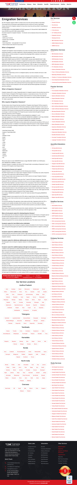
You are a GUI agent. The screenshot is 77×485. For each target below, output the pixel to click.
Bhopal (8, 367)
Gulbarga (21, 341)
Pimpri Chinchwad (26, 375)
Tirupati (29, 307)
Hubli (45, 341)
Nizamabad (40, 323)
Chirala (43, 289)
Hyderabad (7, 318)
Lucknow (44, 364)
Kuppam (28, 297)
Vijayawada (41, 307)
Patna (26, 367)
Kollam (30, 351)
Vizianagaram (26, 310)
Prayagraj (22, 380)
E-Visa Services (55, 30)
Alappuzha (30, 354)
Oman (37, 388)
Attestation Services (56, 27)
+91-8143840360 (38, 277)
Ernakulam (12, 351)
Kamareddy (19, 320)
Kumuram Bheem (26, 318)
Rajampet (28, 305)
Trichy (46, 333)
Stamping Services (56, 38)
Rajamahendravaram (18, 305)
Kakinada (8, 297)
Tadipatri (17, 307)
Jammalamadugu (29, 294)
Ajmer (26, 377)
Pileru (14, 302)
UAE (14, 388)
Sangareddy (32, 323)
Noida (20, 377)
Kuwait (19, 388)
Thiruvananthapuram (21, 351)
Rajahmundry (8, 305)
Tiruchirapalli (24, 333)
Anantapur (13, 289)
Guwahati (38, 372)
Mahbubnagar (27, 320)
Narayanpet (35, 318)
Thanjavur (33, 333)
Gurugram (14, 377)
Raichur (39, 341)
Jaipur (19, 364)
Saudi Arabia (7, 388)
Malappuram (15, 354)
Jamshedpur (8, 375)
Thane (24, 372)
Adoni (7, 289)
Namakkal (40, 333)
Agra (37, 367)
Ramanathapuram (6, 333)
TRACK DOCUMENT (19, 1)
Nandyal (27, 299)
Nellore (33, 299)
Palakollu (8, 302)
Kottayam (43, 354)
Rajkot (5, 372)
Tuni (35, 307)
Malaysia (22, 390)
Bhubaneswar (16, 375)
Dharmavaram (13, 291)
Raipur (18, 372)
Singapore (43, 388)
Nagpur (31, 367)
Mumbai (6, 364)
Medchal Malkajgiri (10, 320)
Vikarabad (10, 323)
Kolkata (12, 364)
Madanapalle (41, 297)
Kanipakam (15, 297)
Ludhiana (12, 372)
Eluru (26, 291)
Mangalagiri (6, 299)
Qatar (25, 388)
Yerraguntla (34, 310)
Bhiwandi (43, 375)
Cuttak (31, 377)
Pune (38, 364)
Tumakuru (29, 344)
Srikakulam (42, 305)
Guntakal (45, 291)
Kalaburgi (29, 380)
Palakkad (23, 354)
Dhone (20, 291)
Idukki (37, 354)
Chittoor (5, 291)
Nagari (39, 299)
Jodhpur (44, 372)
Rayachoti (35, 305)
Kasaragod (8, 354)
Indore (20, 367)
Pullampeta (36, 302)
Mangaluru (14, 341)
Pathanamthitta (37, 351)
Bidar (27, 341)
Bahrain (31, 388)
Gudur (38, 291)
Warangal (36, 320)
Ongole (45, 299)
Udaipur (43, 377)
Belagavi (22, 344)
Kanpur (14, 367)
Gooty (13, 294)
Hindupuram (20, 294)
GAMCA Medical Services (57, 43)
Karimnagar (43, 318)
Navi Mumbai (35, 375)
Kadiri (43, 294)
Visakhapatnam (17, 310)
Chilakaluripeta (36, 289)
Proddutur (21, 302)
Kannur (45, 351)
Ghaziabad (30, 372)
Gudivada (32, 291)
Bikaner (7, 377)
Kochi (5, 351)
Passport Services (56, 22)
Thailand (28, 390)
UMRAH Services (55, 45)
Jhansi (37, 377)
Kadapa (37, 294)
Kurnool (34, 297)
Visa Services (55, 25)
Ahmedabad (26, 364)
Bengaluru (7, 341)
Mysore (35, 344)
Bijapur (33, 341)
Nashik (42, 367)
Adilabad (42, 320)
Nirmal (25, 323)
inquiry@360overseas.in (27, 277)
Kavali (22, 297)
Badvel (20, 289)
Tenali (23, 307)
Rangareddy (18, 323)
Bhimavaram (27, 289)
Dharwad (15, 344)
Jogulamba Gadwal (16, 318)
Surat (33, 364)
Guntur (7, 294)
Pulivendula (28, 302)
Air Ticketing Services (56, 32)
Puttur (43, 302)
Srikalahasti (9, 307)
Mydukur (20, 299)
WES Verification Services (57, 40)
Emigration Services (56, 35)
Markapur (14, 299)
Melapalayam (16, 333)
